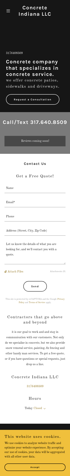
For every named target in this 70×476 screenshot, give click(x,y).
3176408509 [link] (14, 53)
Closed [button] (38, 408)
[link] (35, 14)
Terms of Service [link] (37, 302)
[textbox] (35, 188)
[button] (9, 11)
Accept (35, 467)
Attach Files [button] (15, 271)
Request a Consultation (33, 99)
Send (35, 286)
